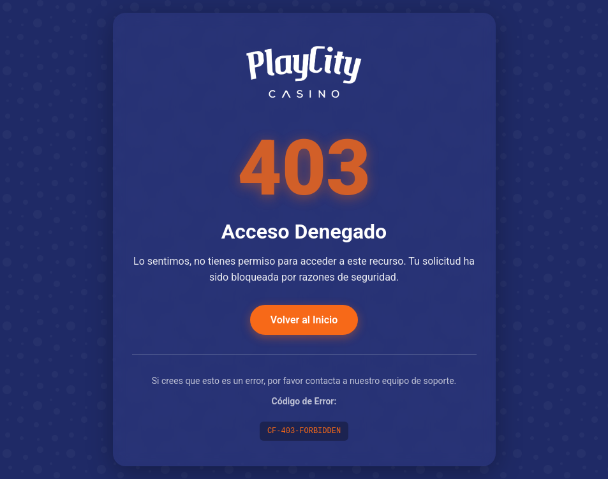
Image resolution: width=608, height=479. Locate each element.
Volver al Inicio (304, 320)
